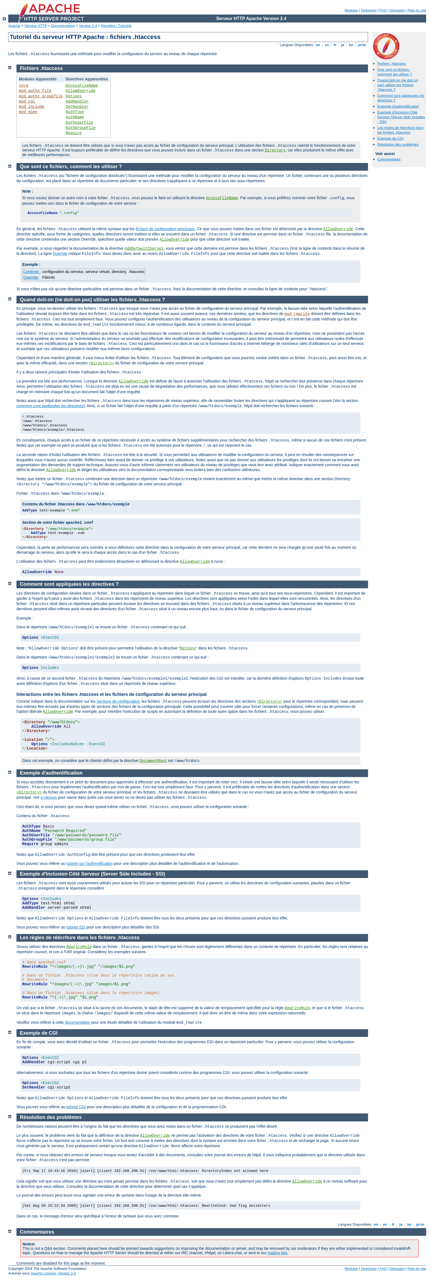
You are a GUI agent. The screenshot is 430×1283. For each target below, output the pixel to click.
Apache (14, 26)
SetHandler (77, 107)
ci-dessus (49, 797)
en (318, 45)
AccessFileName (82, 85)
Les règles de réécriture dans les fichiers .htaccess (400, 130)
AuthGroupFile (80, 128)
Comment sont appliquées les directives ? (69, 584)
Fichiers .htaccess (391, 63)
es (327, 45)
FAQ (383, 10)
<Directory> (101, 363)
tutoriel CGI (76, 1107)
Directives (369, 10)
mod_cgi (27, 101)
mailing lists (277, 1253)
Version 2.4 (88, 26)
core (23, 85)
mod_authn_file (35, 91)
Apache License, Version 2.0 (53, 1273)
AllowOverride (80, 91)
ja (342, 45)
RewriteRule (79, 947)
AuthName (75, 117)
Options (74, 96)
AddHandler (77, 101)
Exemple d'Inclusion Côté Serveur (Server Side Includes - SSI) (401, 117)
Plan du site (417, 10)
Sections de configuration (118, 701)
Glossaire (397, 10)
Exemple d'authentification (398, 106)
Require (74, 133)
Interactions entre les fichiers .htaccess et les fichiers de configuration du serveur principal (111, 694)
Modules (351, 10)
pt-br (362, 45)
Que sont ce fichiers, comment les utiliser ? (394, 71)
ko (351, 45)
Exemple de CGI (390, 138)
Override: (31, 277)
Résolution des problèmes (397, 144)
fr (335, 45)
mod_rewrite (297, 314)
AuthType (75, 112)
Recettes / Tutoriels (116, 26)
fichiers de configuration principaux (165, 229)
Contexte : (32, 271)
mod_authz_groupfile (41, 96)
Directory (275, 150)
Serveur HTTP (35, 26)
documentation (77, 1022)
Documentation (63, 26)
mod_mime (28, 112)
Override (60, 253)
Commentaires (389, 159)
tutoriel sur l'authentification (89, 863)
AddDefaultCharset (144, 248)
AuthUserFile (79, 122)
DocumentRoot (153, 761)
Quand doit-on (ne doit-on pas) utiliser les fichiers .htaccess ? (397, 85)
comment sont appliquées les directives (49, 406)
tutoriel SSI (75, 927)
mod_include (31, 107)
